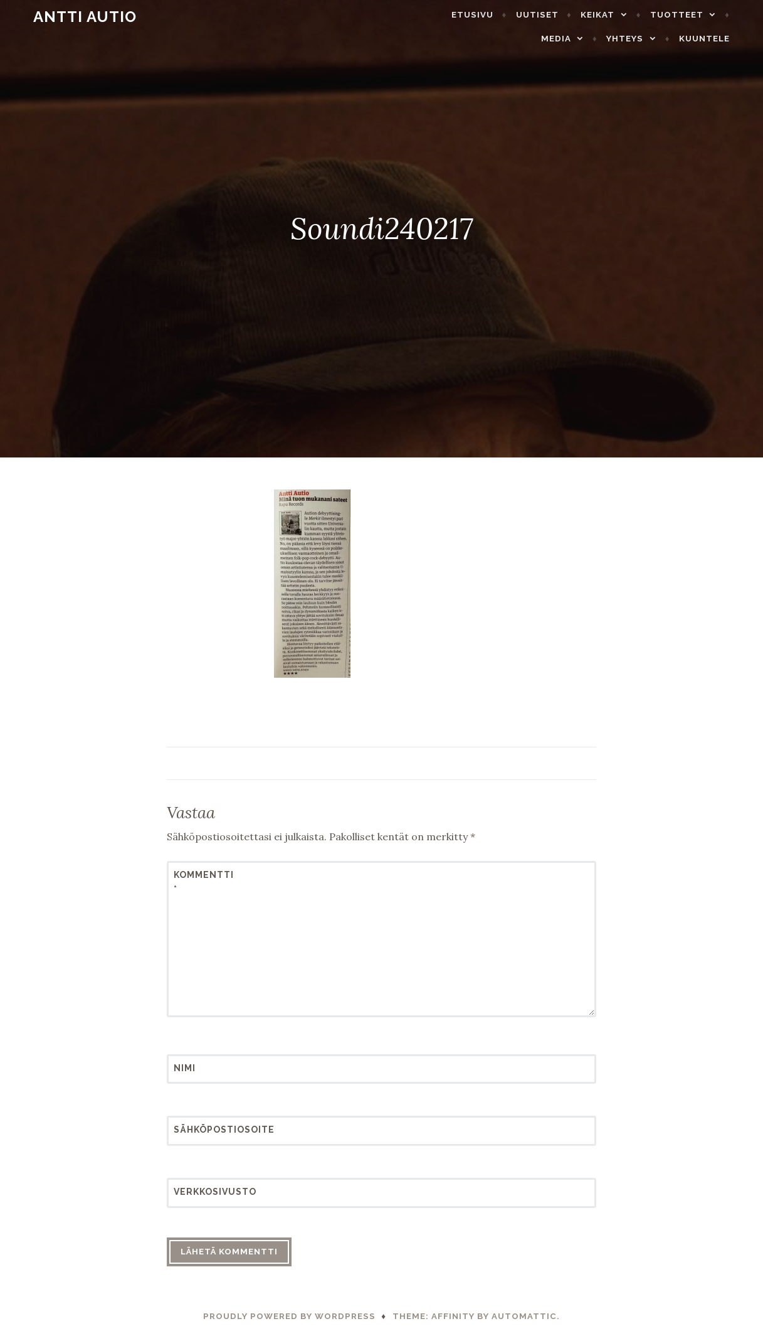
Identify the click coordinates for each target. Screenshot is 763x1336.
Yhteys (642, 38)
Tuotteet (628, 14)
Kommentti (204, 882)
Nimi (185, 1068)
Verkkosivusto (204, 1192)
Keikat (549, 14)
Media (705, 14)
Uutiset (489, 14)
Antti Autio (68, 17)
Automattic (524, 1316)
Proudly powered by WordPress (289, 1316)
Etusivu (424, 14)
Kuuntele (721, 38)
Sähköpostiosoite (204, 1130)
